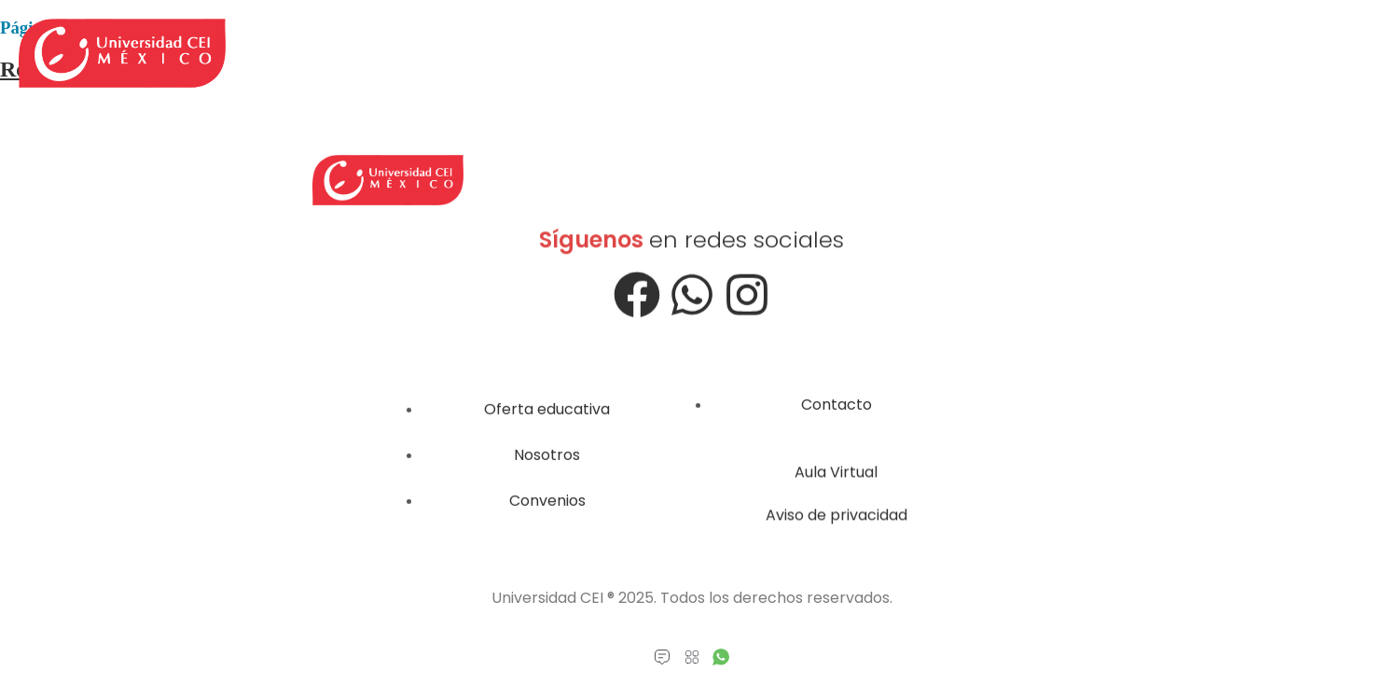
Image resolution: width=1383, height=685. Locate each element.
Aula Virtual (836, 479)
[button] (691, 658)
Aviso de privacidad (836, 522)
